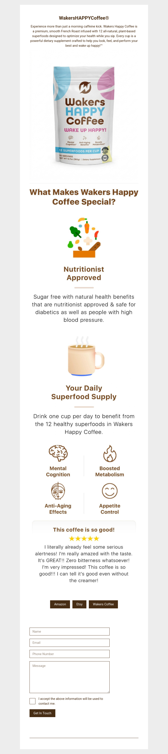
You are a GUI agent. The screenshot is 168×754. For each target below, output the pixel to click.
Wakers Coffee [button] (103, 604)
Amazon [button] (60, 604)
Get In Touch (42, 713)
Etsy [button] (79, 604)
